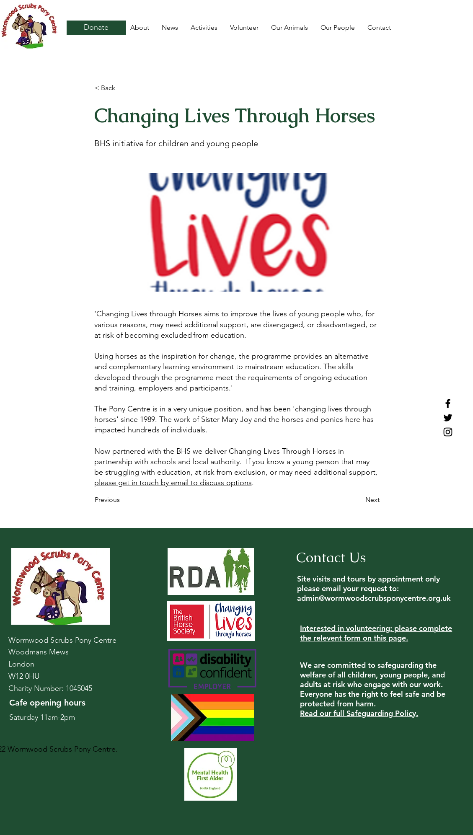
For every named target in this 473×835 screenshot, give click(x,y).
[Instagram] (448, 432)
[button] (122, 88)
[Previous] (122, 500)
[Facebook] (448, 403)
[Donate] (96, 28)
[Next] (359, 500)
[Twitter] (448, 418)
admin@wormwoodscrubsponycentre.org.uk (374, 598)
